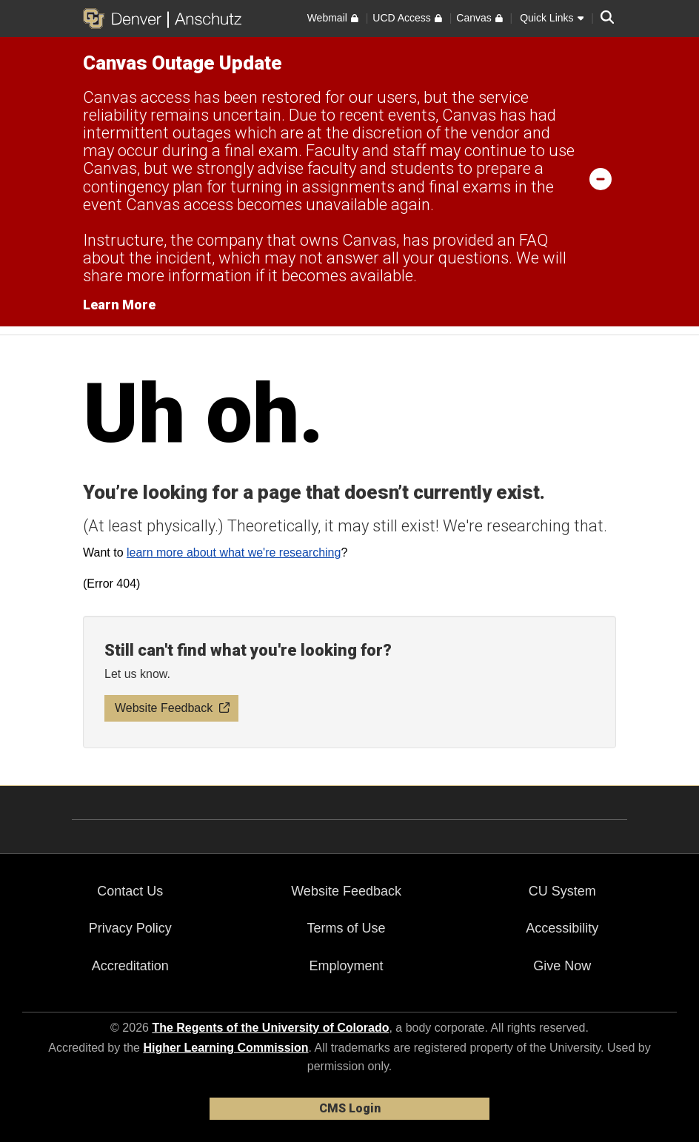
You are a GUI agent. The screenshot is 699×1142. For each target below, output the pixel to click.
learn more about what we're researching (234, 552)
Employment (347, 965)
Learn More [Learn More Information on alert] (119, 304)
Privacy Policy (130, 928)
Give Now (562, 965)
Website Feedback (346, 891)
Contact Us (130, 891)
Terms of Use (346, 928)
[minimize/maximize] (600, 178)
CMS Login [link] (350, 1108)
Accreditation (130, 965)
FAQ (533, 240)
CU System (562, 891)
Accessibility (562, 928)
